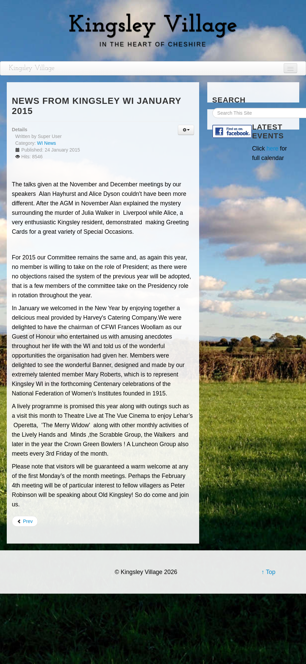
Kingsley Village (32, 68)
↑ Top (268, 572)
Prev (25, 521)
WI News (46, 143)
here (272, 148)
